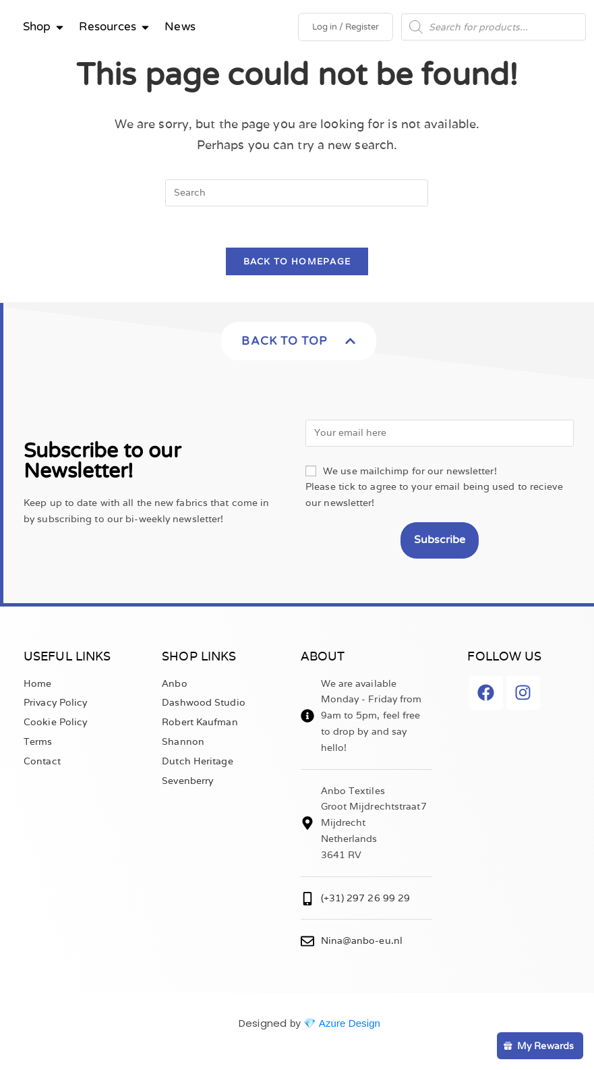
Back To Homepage (297, 261)
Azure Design (349, 1023)
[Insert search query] (296, 192)
